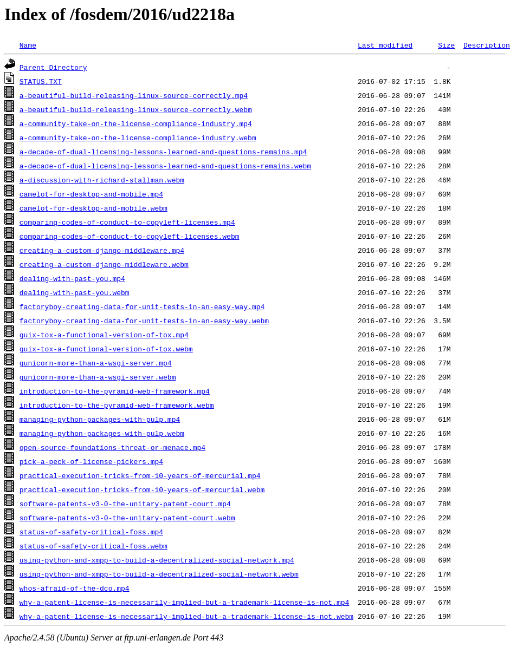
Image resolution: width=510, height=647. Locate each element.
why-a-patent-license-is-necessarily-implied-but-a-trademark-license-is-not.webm (186, 616)
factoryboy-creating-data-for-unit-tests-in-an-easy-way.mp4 (142, 306)
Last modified (385, 45)
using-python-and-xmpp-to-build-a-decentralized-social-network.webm (159, 574)
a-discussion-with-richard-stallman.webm (102, 180)
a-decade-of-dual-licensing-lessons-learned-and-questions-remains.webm (165, 166)
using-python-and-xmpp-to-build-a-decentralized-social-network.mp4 (157, 560)
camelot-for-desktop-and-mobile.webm (93, 208)
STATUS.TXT (41, 81)
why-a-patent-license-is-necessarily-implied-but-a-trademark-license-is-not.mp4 (184, 602)
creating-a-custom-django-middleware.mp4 (102, 250)
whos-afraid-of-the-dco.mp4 (75, 588)
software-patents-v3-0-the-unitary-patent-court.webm (127, 517)
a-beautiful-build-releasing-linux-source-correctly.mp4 (134, 95)
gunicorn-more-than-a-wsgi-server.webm (98, 377)
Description (486, 45)
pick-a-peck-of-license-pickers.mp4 (91, 461)
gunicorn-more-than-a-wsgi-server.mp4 (96, 363)
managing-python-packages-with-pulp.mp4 (100, 419)
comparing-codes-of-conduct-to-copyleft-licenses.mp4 (127, 222)
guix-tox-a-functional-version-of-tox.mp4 (104, 334)
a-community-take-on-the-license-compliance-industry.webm (138, 137)
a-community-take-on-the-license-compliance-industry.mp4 (136, 123)
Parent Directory (53, 67)
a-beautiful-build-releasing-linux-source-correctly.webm (136, 109)
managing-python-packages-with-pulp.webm (102, 433)
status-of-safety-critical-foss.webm (93, 546)
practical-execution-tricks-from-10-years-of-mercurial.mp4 (140, 475)
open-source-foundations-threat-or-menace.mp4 (112, 447)
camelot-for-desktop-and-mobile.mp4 (91, 194)
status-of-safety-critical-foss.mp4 (91, 532)
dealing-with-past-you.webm (75, 292)
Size (446, 45)
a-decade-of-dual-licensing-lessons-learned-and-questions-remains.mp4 (163, 151)
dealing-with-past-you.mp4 (72, 278)
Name (28, 45)
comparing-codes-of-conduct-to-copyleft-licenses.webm (130, 236)
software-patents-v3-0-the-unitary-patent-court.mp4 (125, 503)
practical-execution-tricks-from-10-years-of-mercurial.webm (142, 489)
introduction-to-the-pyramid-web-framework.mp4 (115, 391)
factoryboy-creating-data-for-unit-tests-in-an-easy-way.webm (144, 320)
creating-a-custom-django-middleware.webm (104, 264)
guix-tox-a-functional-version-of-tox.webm (106, 349)
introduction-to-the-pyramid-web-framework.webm (117, 405)
